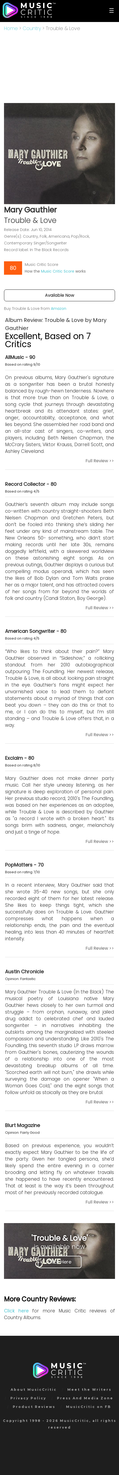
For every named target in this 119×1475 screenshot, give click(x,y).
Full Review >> (99, 461)
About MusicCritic (34, 1390)
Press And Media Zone (85, 1398)
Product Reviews (34, 1407)
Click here (16, 1311)
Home (11, 28)
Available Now (59, 295)
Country (32, 28)
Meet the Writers (89, 1390)
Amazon (58, 308)
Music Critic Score (57, 271)
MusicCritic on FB (88, 1407)
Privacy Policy (28, 1398)
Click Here (59, 1261)
